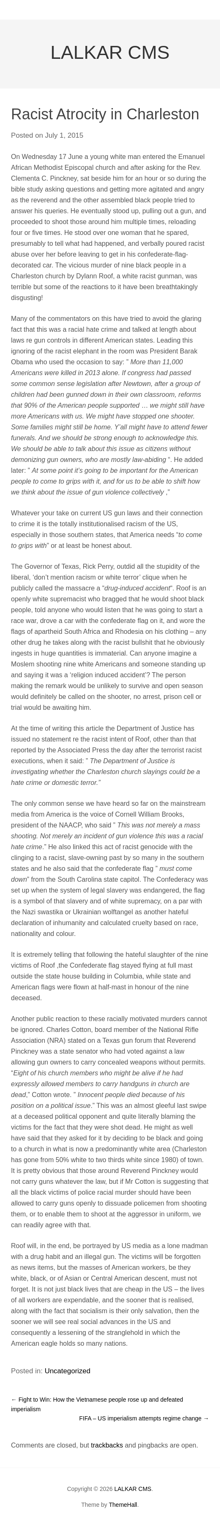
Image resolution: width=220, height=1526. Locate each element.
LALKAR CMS (109, 52)
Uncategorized (68, 1371)
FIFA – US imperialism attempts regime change (144, 1418)
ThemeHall (123, 1504)
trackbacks (107, 1445)
